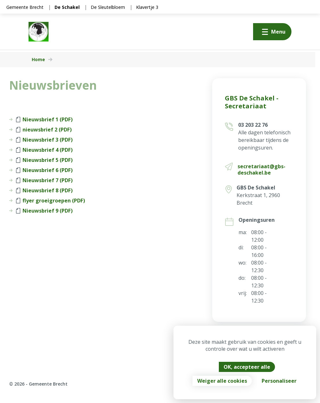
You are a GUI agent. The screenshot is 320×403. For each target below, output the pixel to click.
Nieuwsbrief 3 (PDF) (44, 139)
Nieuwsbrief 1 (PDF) (44, 119)
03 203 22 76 (253, 125)
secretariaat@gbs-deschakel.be (261, 169)
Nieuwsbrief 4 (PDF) (44, 149)
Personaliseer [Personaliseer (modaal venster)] (279, 380)
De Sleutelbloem (108, 7)
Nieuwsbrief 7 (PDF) (44, 180)
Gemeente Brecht (24, 7)
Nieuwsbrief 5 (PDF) (44, 160)
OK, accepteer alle (247, 366)
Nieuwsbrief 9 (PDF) (44, 210)
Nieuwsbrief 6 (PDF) (44, 170)
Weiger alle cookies (222, 380)
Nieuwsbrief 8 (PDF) (44, 190)
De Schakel (67, 7)
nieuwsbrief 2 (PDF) (44, 129)
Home (38, 59)
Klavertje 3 (147, 7)
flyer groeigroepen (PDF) (50, 200)
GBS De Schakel (256, 187)
